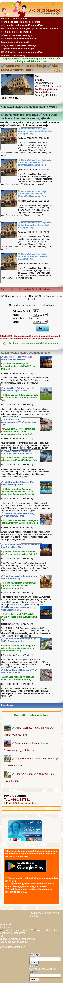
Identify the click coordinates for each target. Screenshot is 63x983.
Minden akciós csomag (13, 55)
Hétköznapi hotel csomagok (15, 28)
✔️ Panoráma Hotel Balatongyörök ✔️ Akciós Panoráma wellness (19, 640)
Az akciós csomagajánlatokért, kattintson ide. (33, 343)
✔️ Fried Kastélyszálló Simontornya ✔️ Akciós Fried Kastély (19, 577)
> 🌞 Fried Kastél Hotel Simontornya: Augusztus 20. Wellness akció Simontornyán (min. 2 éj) (18, 585)
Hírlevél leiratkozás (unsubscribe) (17, 939)
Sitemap (33, 915)
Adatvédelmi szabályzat (12, 933)
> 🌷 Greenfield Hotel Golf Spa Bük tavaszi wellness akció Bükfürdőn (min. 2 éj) (19, 617)
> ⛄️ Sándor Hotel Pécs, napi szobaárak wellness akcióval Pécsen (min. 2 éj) (18, 366)
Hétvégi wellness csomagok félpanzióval (22, 52)
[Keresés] (45, 959)
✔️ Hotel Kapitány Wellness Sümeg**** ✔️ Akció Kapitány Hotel (19, 514)
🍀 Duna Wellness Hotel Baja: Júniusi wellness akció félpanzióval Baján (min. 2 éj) (35, 131)
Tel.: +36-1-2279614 (17, 799)
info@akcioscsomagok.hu (23, 803)
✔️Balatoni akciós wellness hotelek (19, 38)
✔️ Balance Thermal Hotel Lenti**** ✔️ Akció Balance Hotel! (19, 671)
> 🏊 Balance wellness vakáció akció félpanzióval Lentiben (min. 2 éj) (18, 678)
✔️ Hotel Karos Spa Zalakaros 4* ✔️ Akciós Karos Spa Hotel (18, 483)
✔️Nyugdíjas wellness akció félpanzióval (22, 25)
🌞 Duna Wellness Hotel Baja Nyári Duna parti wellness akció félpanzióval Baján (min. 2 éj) (35, 162)
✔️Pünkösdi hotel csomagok (16, 32)
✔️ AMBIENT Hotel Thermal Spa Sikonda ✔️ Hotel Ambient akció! (16, 452)
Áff (1, 936)
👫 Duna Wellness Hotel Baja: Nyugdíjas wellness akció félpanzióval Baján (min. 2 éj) (32, 194)
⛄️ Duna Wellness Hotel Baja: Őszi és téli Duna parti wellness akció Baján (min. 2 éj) (34, 225)
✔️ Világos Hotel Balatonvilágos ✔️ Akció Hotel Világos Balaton (17, 389)
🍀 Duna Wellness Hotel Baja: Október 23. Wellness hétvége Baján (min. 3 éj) (32, 256)
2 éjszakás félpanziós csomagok (17, 48)
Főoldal (5, 18)
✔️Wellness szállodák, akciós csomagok (22, 22)
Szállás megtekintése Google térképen (46, 90)
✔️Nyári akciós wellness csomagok (19, 45)
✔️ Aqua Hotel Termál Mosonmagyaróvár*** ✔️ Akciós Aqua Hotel (18, 422)
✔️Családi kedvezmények (45, 28)
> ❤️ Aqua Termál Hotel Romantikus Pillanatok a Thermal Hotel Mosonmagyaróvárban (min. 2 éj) (18, 431)
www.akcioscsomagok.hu (13, 947)
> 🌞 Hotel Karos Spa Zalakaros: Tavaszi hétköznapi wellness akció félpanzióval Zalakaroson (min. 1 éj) (17, 491)
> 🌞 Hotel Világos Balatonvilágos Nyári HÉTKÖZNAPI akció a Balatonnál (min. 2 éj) (20, 397)
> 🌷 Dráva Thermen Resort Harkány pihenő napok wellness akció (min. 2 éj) (19, 553)
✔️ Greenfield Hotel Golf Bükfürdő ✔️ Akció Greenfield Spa (18, 608)
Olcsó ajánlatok (19, 18)
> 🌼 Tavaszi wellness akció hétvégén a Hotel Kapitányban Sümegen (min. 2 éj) (19, 521)
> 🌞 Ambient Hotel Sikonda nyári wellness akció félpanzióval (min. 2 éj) (19, 459)
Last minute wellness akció (15, 42)
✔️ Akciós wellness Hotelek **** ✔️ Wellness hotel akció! (29, 930)
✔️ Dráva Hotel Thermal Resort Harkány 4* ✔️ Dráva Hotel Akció (20, 546)
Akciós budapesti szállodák (14, 941)
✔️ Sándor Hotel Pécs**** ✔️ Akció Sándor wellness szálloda (17, 358)
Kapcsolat (5, 927)
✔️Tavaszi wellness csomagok (17, 35)
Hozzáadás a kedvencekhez (44, 912)
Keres (43, 328)
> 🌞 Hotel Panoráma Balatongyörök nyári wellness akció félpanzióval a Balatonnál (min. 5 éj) (18, 648)
